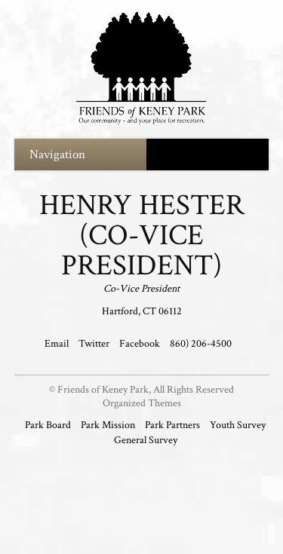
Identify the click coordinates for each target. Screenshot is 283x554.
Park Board (48, 425)
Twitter (95, 343)
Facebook (140, 343)
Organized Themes (142, 403)
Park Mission (108, 425)
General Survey (145, 440)
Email (58, 343)
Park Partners (172, 425)
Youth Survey (238, 425)
